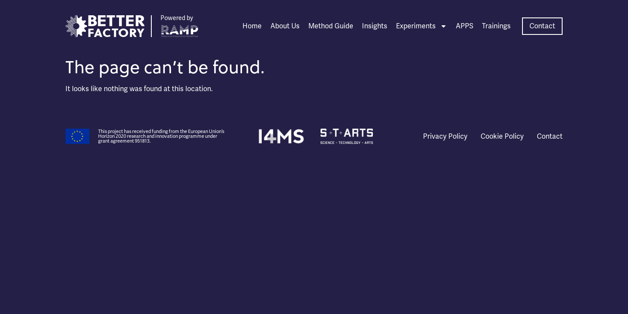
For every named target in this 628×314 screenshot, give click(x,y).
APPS (464, 26)
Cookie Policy (502, 136)
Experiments (421, 26)
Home (252, 26)
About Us (285, 26)
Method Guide (330, 26)
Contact (550, 136)
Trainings (496, 26)
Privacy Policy (445, 136)
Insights (374, 26)
